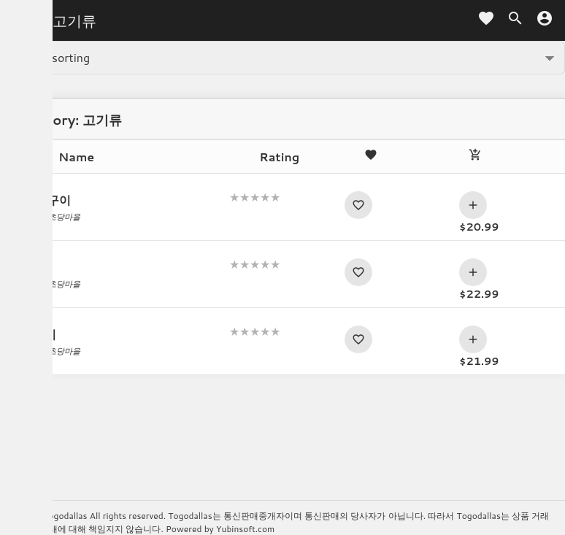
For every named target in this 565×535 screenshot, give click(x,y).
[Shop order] (282, 57)
